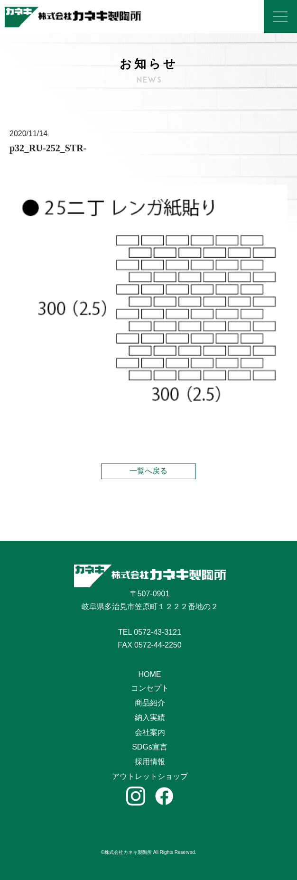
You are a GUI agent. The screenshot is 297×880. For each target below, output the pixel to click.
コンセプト (150, 688)
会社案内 (150, 732)
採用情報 (150, 762)
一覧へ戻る (148, 471)
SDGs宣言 (149, 747)
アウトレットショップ (150, 776)
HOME (150, 674)
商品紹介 (150, 703)
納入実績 (150, 717)
